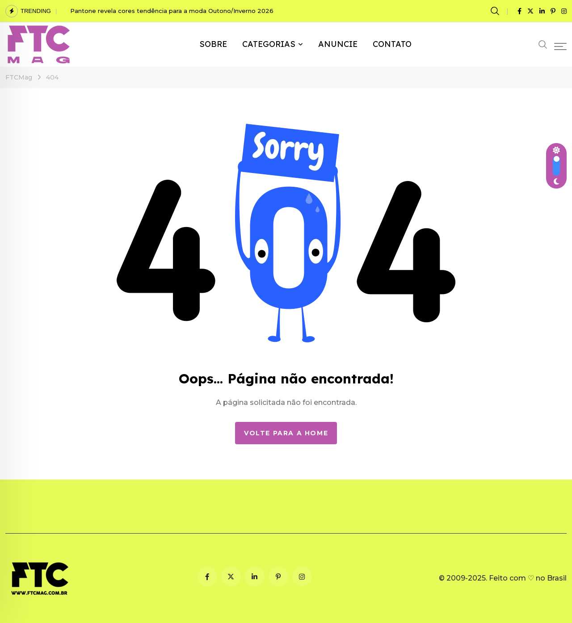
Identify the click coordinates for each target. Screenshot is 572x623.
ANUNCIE (338, 44)
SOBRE (213, 44)
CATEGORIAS (268, 44)
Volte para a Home (286, 433)
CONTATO (392, 44)
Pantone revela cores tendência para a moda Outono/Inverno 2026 (171, 10)
